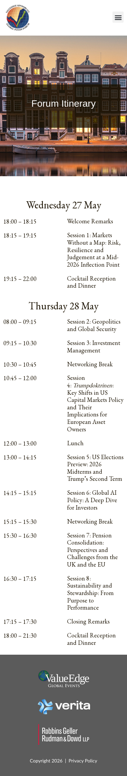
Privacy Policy (82, 760)
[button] (118, 17)
